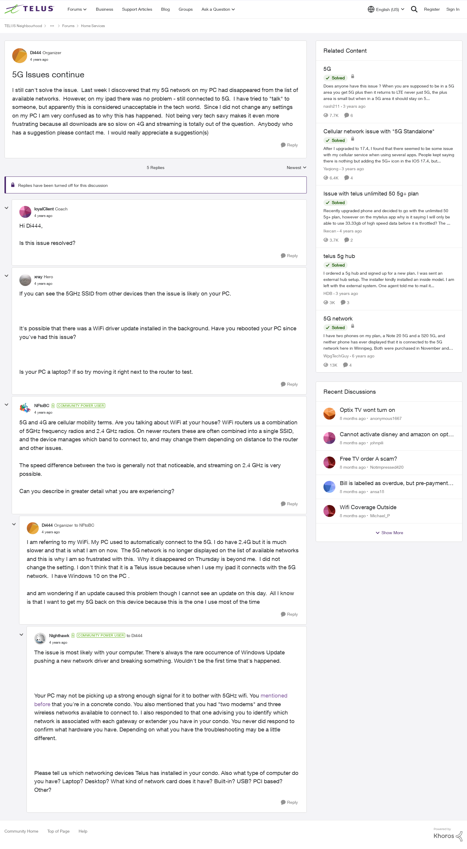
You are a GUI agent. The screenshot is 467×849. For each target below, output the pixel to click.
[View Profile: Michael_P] (329, 511)
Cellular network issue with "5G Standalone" (379, 131)
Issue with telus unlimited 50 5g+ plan (371, 193)
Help (83, 831)
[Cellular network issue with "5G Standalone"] (389, 154)
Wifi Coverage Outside (368, 507)
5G (327, 68)
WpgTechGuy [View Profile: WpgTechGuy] (336, 355)
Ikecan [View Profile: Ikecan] (329, 230)
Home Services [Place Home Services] (93, 26)
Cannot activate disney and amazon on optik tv (396, 434)
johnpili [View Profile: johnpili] (376, 442)
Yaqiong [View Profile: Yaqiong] (330, 168)
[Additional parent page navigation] (52, 26)
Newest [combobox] (297, 168)
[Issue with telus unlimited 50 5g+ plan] (389, 216)
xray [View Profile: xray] (38, 276)
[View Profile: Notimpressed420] (329, 462)
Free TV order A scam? (368, 458)
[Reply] (289, 145)
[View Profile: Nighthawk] (40, 639)
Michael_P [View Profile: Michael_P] (380, 515)
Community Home (21, 831)
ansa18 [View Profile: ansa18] (377, 491)
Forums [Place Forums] (68, 26)
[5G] (389, 92)
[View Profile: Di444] (19, 55)
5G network (338, 318)
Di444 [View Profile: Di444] (35, 52)
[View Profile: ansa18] (329, 487)
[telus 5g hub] (389, 279)
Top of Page (58, 831)
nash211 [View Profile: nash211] (331, 106)
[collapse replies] (6, 208)
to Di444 (134, 635)
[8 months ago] (353, 418)
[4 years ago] (349, 231)
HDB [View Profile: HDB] (327, 293)
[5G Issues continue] (43, 215)
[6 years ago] (362, 355)
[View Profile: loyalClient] (25, 212)
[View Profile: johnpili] (329, 438)
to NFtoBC (84, 525)
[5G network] (389, 341)
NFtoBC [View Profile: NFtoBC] (41, 405)
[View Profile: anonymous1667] (329, 414)
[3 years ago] (353, 106)
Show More (389, 532)
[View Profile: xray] (25, 280)
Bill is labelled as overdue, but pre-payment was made (394, 483)
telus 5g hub (339, 256)
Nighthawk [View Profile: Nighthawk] (59, 635)
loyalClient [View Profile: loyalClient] (44, 208)
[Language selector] (386, 9)
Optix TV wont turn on (367, 409)
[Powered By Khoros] (448, 835)
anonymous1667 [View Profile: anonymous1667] (386, 418)
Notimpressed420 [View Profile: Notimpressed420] (387, 467)
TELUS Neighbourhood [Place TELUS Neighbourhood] (23, 26)
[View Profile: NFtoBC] (25, 409)
